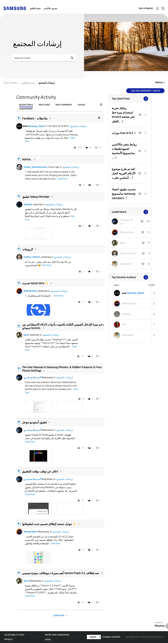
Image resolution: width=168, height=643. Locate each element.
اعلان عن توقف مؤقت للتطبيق (40, 471)
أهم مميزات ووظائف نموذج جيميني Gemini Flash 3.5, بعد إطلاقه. (61, 573)
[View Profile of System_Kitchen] (128, 253)
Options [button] (159, 82)
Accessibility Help (14, 635)
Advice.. (27, 159)
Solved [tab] (81, 105)
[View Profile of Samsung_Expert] (135, 293)
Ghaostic (28, 204)
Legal (48, 639)
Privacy (8, 639)
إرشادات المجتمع (78, 126)
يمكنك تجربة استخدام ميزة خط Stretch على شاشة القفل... (123, 114)
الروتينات (27, 249)
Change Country (111, 637)
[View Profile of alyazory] (126, 314)
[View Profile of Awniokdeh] (125, 264)
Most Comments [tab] (64, 105)
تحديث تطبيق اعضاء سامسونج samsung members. (124, 194)
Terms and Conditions (57, 635)
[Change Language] (94, 637)
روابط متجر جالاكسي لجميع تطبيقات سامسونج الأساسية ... (124, 151)
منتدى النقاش (35, 8)
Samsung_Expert (36, 126)
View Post (62, 178)
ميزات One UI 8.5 (123, 133)
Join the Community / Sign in (145, 91)
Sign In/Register (146, 8)
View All (130, 99)
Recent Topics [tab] (26, 105)
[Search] (44, 58)
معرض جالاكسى (50, 8)
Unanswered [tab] (25, 109)
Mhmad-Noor (30, 291)
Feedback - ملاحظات (35, 118)
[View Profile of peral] (122, 242)
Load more (58, 615)
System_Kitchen (32, 257)
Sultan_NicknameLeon (35, 167)
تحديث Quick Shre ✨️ (35, 283)
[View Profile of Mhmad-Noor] (127, 232)
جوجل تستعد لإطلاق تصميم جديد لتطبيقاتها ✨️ (49, 524)
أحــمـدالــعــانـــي (32, 377)
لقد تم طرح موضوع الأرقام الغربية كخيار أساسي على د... (123, 173)
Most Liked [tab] (44, 105)
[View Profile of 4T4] (124, 324)
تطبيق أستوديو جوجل (34, 422)
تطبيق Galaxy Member (36, 196)
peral (26, 334)
